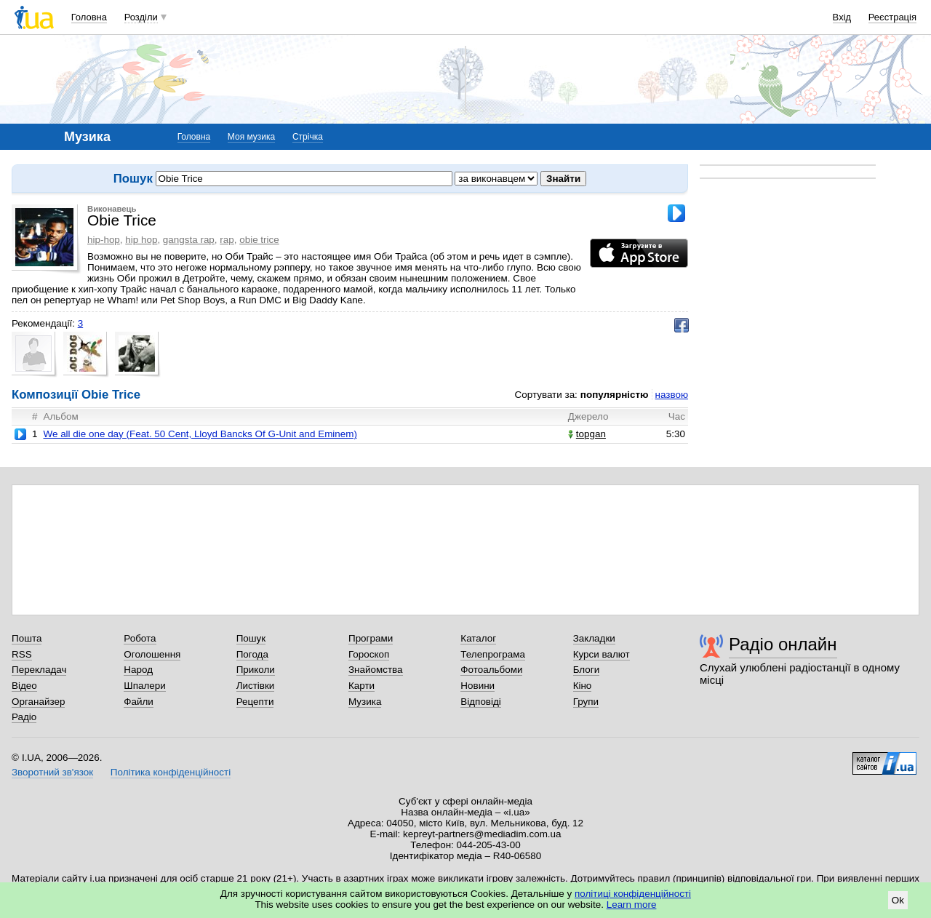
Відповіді (480, 701)
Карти (361, 685)
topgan (587, 433)
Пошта (26, 638)
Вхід (842, 17)
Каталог (478, 638)
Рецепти (255, 701)
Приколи (255, 669)
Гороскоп (368, 654)
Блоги (586, 669)
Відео (24, 685)
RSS (22, 654)
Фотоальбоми (491, 669)
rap (226, 239)
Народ (138, 669)
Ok (898, 900)
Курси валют (601, 654)
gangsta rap (189, 239)
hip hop (141, 239)
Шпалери (144, 685)
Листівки (255, 685)
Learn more (632, 904)
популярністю (614, 394)
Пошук (251, 638)
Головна (89, 17)
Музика (364, 701)
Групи (586, 701)
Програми (370, 638)
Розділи (141, 17)
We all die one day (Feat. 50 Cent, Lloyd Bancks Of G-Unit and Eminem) (199, 433)
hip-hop (103, 239)
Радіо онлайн (783, 644)
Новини (477, 685)
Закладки (594, 638)
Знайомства (375, 669)
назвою (671, 394)
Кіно (582, 685)
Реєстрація (892, 17)
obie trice (259, 239)
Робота (140, 638)
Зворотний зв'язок (52, 772)
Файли (138, 701)
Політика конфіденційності (171, 772)
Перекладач (39, 669)
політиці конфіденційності (633, 893)
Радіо (24, 716)
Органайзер (38, 701)
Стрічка (307, 137)
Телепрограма (492, 654)
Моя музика (251, 137)
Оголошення (152, 654)
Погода (252, 654)
